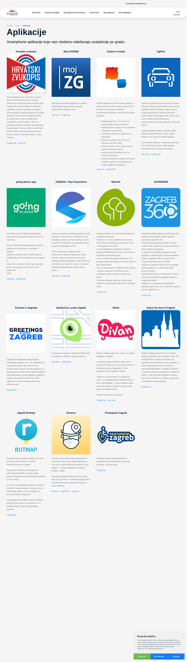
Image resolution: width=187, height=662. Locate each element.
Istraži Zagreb (50, 13)
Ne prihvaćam (159, 656)
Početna (35, 13)
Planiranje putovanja (73, 13)
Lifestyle (93, 13)
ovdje (161, 648)
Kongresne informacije (136, 4)
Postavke (176, 656)
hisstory (55, 491)
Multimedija (124, 13)
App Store (22, 143)
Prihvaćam (142, 656)
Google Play (11, 143)
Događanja (107, 13)
